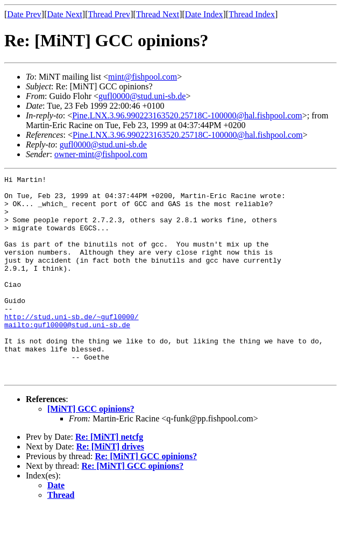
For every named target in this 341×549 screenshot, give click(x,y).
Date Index (204, 14)
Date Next (64, 14)
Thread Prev (109, 14)
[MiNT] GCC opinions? (90, 449)
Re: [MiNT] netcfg (109, 477)
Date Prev (24, 14)
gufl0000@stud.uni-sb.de (142, 96)
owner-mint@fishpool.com (100, 154)
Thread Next (157, 14)
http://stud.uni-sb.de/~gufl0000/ (71, 345)
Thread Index (252, 14)
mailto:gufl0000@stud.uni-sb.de (67, 355)
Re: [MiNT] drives (110, 486)
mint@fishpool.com (142, 76)
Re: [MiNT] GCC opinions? (146, 496)
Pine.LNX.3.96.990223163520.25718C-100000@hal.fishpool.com (187, 115)
